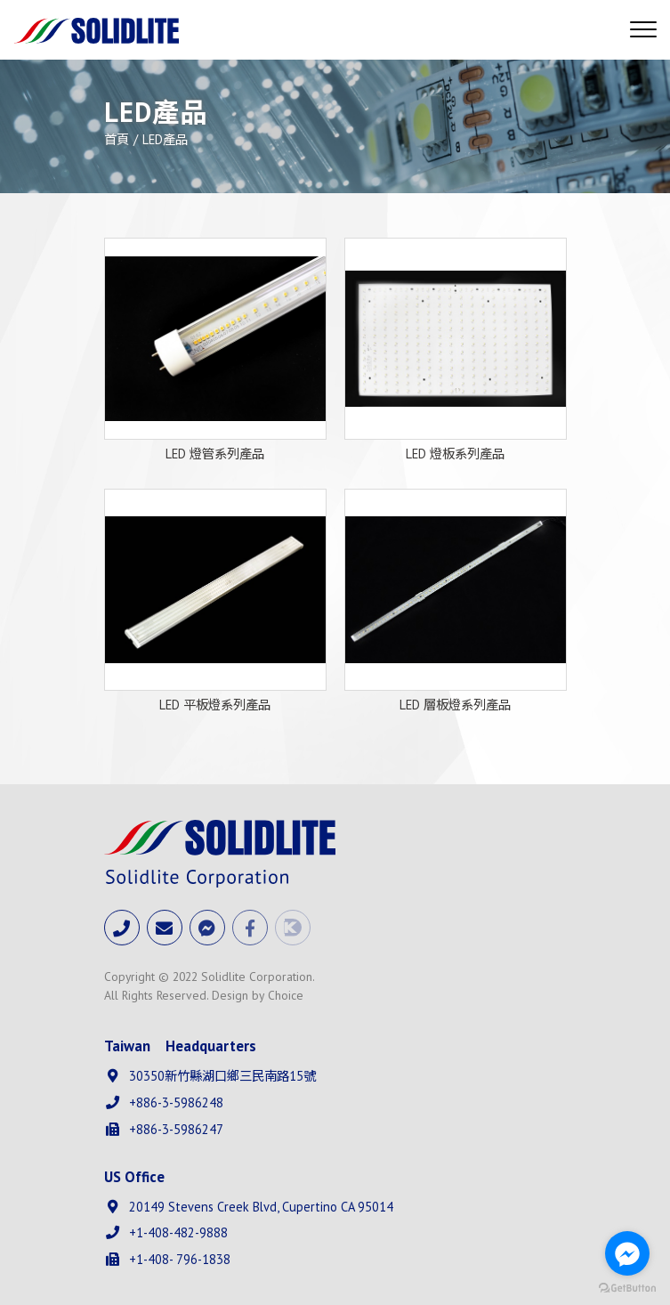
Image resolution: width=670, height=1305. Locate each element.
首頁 (116, 139)
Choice (285, 995)
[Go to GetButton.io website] (627, 1287)
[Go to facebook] (627, 1253)
